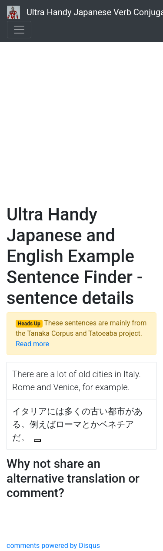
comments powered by (53, 545)
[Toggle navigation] (19, 29)
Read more (32, 344)
